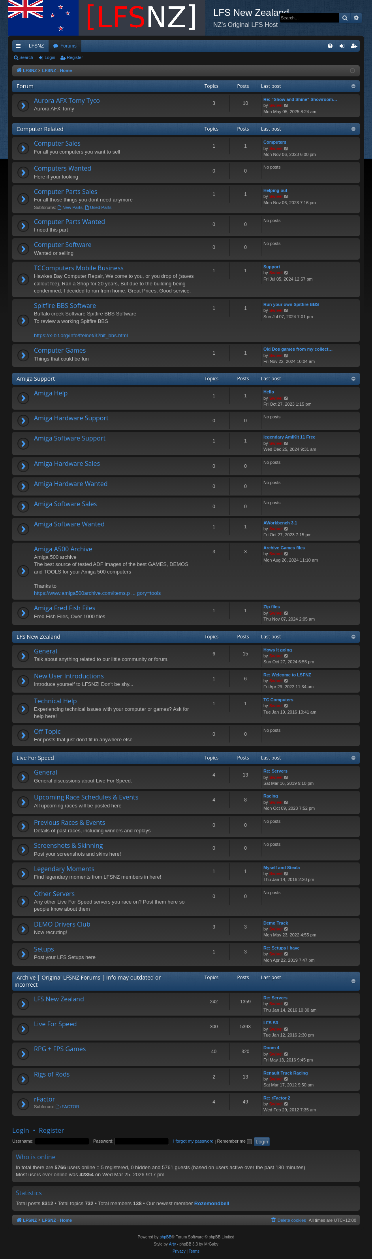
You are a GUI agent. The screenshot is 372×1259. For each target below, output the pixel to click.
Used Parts (98, 207)
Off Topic (47, 731)
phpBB (165, 1237)
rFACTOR (67, 1106)
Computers (274, 142)
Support (271, 266)
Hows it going (277, 650)
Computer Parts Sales (65, 191)
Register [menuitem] (355, 47)
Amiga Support (36, 378)
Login (50, 57)
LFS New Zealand (38, 636)
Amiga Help (51, 393)
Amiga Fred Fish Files (64, 608)
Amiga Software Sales (65, 503)
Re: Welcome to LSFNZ (287, 674)
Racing (270, 796)
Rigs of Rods (52, 1074)
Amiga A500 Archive (63, 549)
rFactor (44, 1099)
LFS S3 (270, 1022)
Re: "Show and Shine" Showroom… (300, 99)
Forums (68, 46)
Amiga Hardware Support (71, 418)
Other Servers (54, 893)
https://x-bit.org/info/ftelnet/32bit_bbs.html (81, 335)
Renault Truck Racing (285, 1073)
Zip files (271, 606)
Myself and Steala (281, 867)
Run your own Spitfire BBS (291, 304)
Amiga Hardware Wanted (71, 483)
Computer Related (40, 129)
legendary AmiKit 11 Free (289, 437)
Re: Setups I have (281, 948)
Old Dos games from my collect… (298, 349)
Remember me (234, 1141)
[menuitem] (330, 46)
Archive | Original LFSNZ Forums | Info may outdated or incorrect (88, 981)
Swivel (276, 105)
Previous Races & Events (69, 822)
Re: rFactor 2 (276, 1098)
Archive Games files (284, 547)
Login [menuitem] (344, 47)
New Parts (70, 207)
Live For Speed (35, 757)
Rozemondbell (211, 1203)
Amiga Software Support (69, 438)
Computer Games (60, 350)
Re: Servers (275, 771)
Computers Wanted (62, 168)
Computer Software (63, 244)
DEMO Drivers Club (62, 924)
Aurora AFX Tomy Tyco (67, 100)
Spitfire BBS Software (65, 305)
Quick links (19, 47)
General (45, 651)
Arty (172, 1244)
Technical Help (55, 701)
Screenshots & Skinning (68, 845)
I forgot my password (193, 1141)
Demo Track (275, 923)
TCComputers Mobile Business (79, 268)
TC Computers (278, 699)
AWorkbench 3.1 (280, 522)
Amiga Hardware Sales (67, 463)
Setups (44, 949)
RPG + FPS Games (60, 1048)
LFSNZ (36, 46)
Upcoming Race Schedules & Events (86, 797)
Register (75, 57)
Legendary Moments (64, 868)
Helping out (275, 190)
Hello (268, 391)
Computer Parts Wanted (69, 221)
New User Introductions (69, 676)
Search (26, 57)
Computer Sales (57, 143)
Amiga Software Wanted (69, 524)
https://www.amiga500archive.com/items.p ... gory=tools (97, 593)
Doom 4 (271, 1047)
